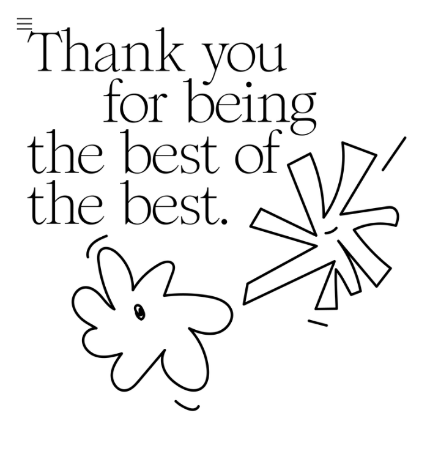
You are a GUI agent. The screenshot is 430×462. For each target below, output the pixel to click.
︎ (24, 24)
